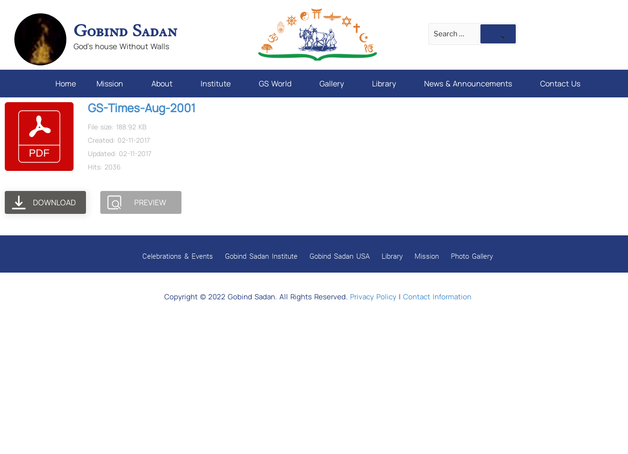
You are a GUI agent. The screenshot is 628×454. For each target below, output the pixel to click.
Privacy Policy (373, 297)
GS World (280, 83)
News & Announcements (473, 83)
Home (65, 83)
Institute (221, 83)
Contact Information (437, 297)
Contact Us (560, 83)
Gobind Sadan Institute (261, 256)
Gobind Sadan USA (339, 256)
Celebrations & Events (177, 256)
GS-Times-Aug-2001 (141, 108)
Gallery (336, 83)
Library (389, 83)
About (166, 83)
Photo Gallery (472, 256)
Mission (114, 83)
